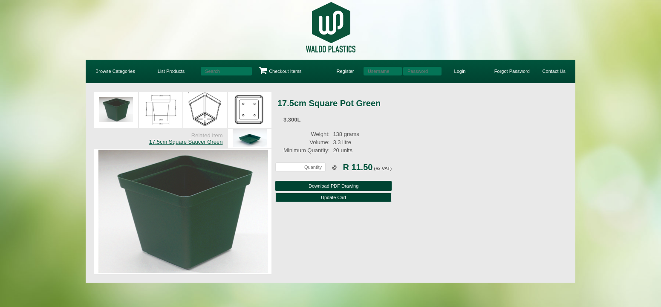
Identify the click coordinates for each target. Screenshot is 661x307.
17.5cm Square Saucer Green (186, 142)
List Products (171, 71)
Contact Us (554, 71)
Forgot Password (512, 71)
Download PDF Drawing (333, 185)
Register (345, 71)
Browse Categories (115, 71)
